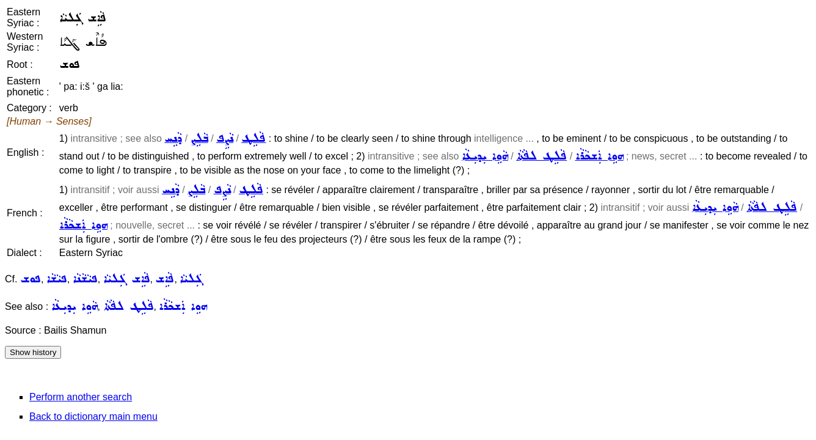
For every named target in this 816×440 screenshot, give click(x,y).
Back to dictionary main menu (93, 416)
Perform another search (80, 397)
